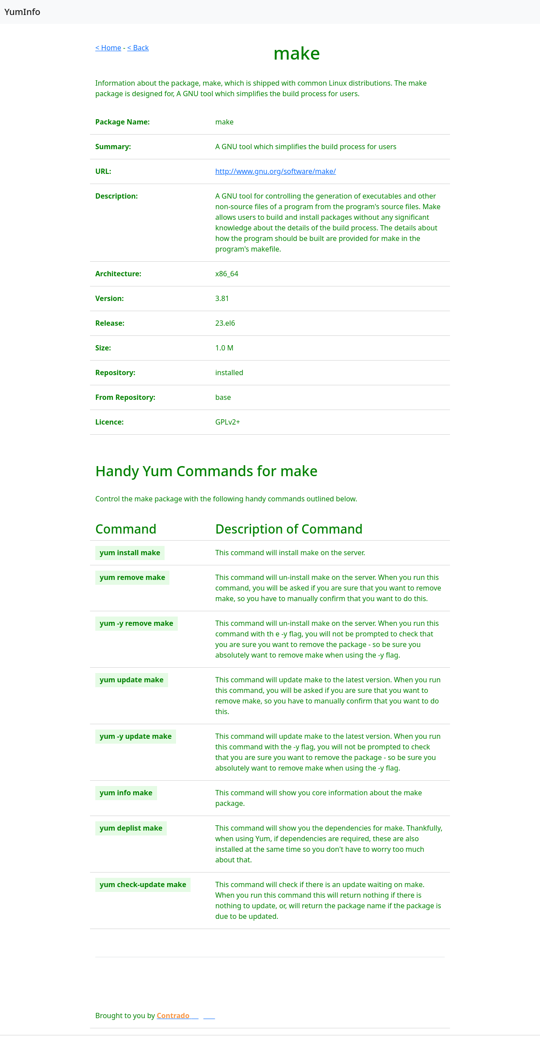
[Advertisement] (45, 174)
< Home (108, 48)
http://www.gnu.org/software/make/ (275, 171)
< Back (138, 48)
